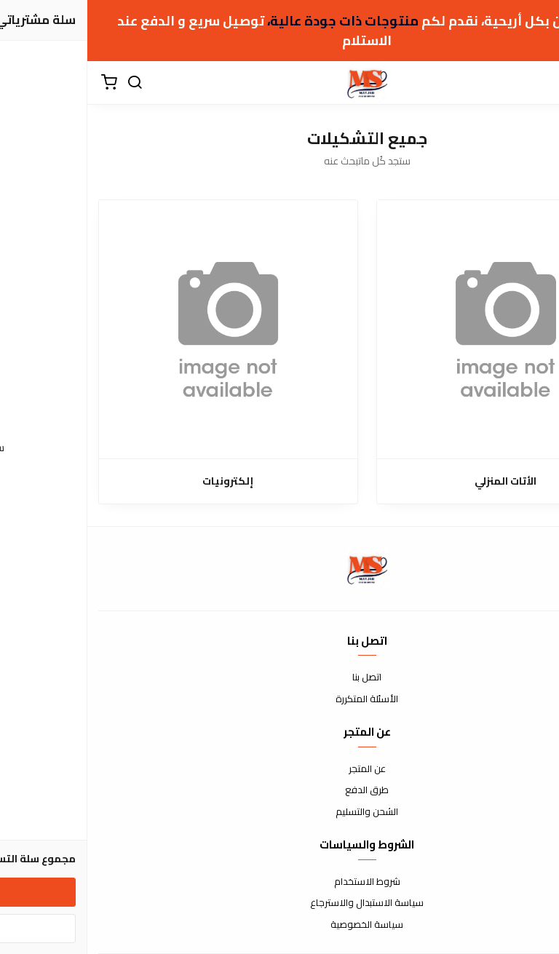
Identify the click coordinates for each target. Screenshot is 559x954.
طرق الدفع (279, 790)
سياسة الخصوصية (279, 925)
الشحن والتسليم (279, 812)
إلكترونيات (140, 481)
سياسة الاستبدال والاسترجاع (279, 903)
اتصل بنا (279, 677)
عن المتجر (279, 769)
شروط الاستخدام (280, 882)
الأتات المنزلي (418, 481)
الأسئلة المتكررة (279, 699)
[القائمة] (537, 83)
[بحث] (47, 83)
